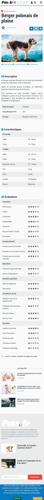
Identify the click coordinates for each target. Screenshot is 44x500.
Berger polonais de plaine (27, 356)
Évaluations (32, 64)
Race (8, 356)
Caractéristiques (20, 64)
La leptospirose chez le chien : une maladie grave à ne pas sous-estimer (29, 387)
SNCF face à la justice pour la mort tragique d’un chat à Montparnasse (28, 400)
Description (6, 64)
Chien (14, 356)
